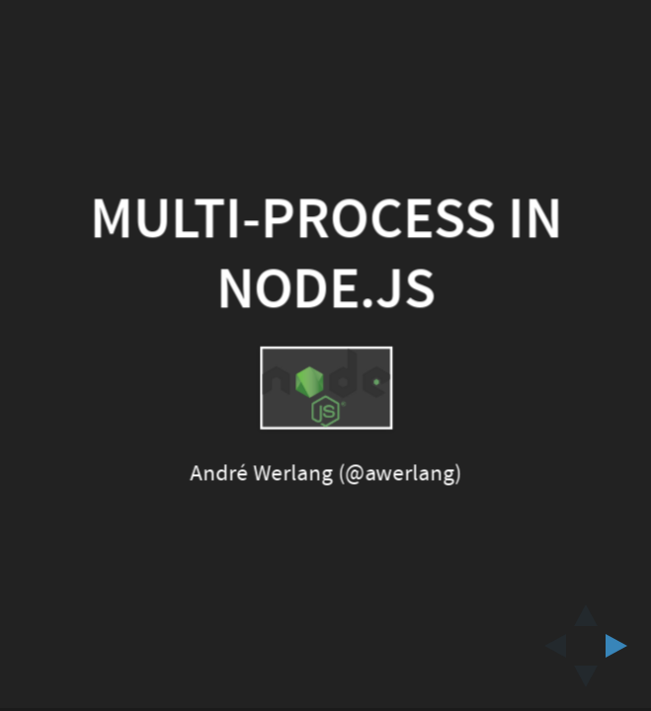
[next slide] (622, 646)
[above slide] (586, 609)
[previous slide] (549, 646)
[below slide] (586, 682)
